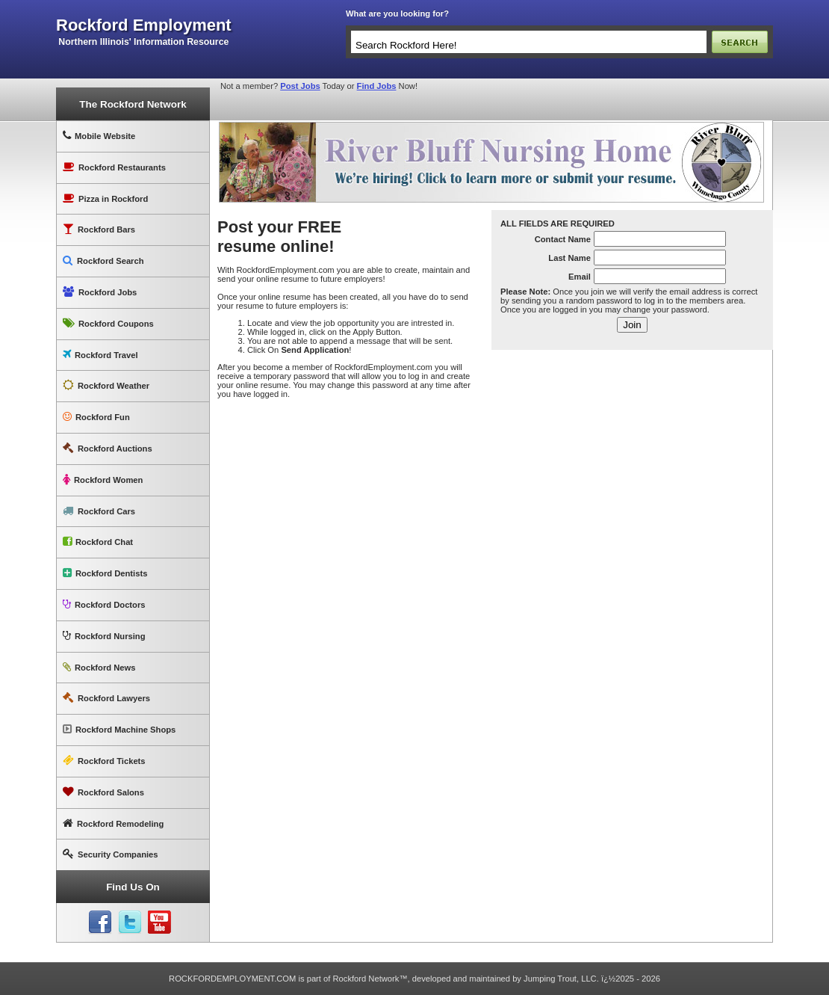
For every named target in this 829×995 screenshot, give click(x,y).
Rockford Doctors (104, 604)
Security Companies (110, 854)
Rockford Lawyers (106, 697)
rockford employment (144, 25)
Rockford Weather (106, 385)
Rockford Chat (98, 541)
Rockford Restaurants (114, 167)
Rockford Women (103, 479)
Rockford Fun (96, 416)
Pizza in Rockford (105, 198)
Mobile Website (99, 135)
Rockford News (99, 667)
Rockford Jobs (100, 292)
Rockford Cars (99, 511)
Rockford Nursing (104, 635)
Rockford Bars (99, 229)
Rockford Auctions (107, 448)
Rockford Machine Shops (119, 729)
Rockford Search (103, 260)
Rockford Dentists (105, 573)
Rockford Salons (103, 792)
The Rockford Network (132, 104)
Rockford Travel (100, 354)
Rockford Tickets (104, 760)
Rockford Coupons (108, 323)
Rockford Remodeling (113, 823)
